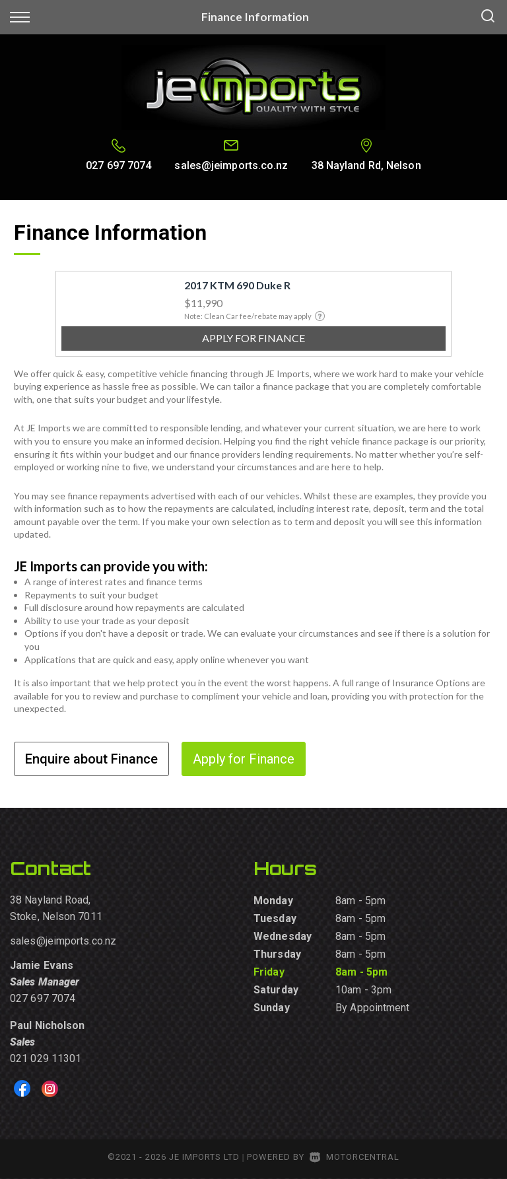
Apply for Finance (243, 759)
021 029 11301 (45, 1058)
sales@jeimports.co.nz (231, 165)
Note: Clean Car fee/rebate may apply (254, 316)
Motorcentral (354, 1157)
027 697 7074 (118, 165)
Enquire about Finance (91, 759)
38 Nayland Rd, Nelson (366, 165)
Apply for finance (253, 338)
